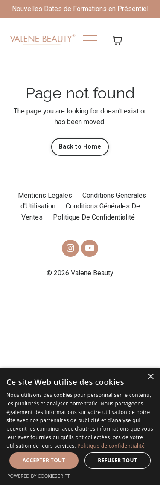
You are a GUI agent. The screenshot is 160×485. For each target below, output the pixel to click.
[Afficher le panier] (117, 40)
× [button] (150, 377)
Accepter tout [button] (44, 460)
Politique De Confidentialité (94, 217)
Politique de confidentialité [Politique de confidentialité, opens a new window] (111, 445)
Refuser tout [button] (117, 460)
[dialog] (80, 426)
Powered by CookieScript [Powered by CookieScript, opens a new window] (38, 476)
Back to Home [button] (80, 146)
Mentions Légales (45, 195)
